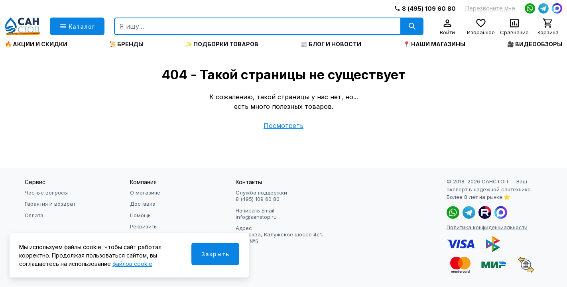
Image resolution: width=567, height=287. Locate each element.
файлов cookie (132, 263)
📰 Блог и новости (331, 44)
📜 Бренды (126, 44)
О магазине (145, 192)
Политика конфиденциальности (487, 227)
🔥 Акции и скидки (36, 44)
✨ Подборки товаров (221, 44)
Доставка (143, 204)
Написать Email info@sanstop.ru (256, 213)
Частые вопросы (46, 192)
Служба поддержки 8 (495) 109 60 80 (261, 195)
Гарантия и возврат (50, 204)
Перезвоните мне (490, 8)
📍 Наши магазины (434, 44)
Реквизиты (144, 226)
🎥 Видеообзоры (534, 44)
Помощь (140, 215)
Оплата (34, 215)
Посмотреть (283, 126)
